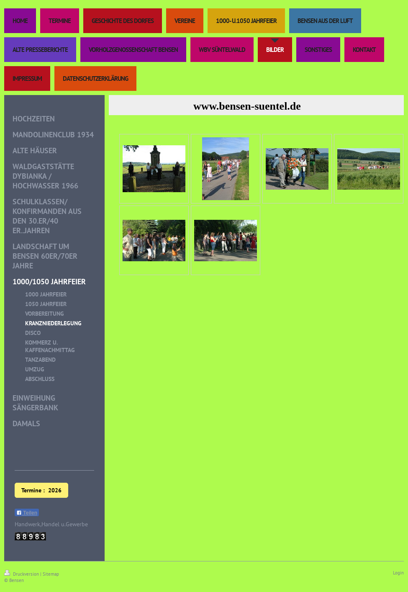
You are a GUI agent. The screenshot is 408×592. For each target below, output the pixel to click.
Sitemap (51, 574)
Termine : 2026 (41, 490)
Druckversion (22, 574)
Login (398, 573)
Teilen (26, 513)
